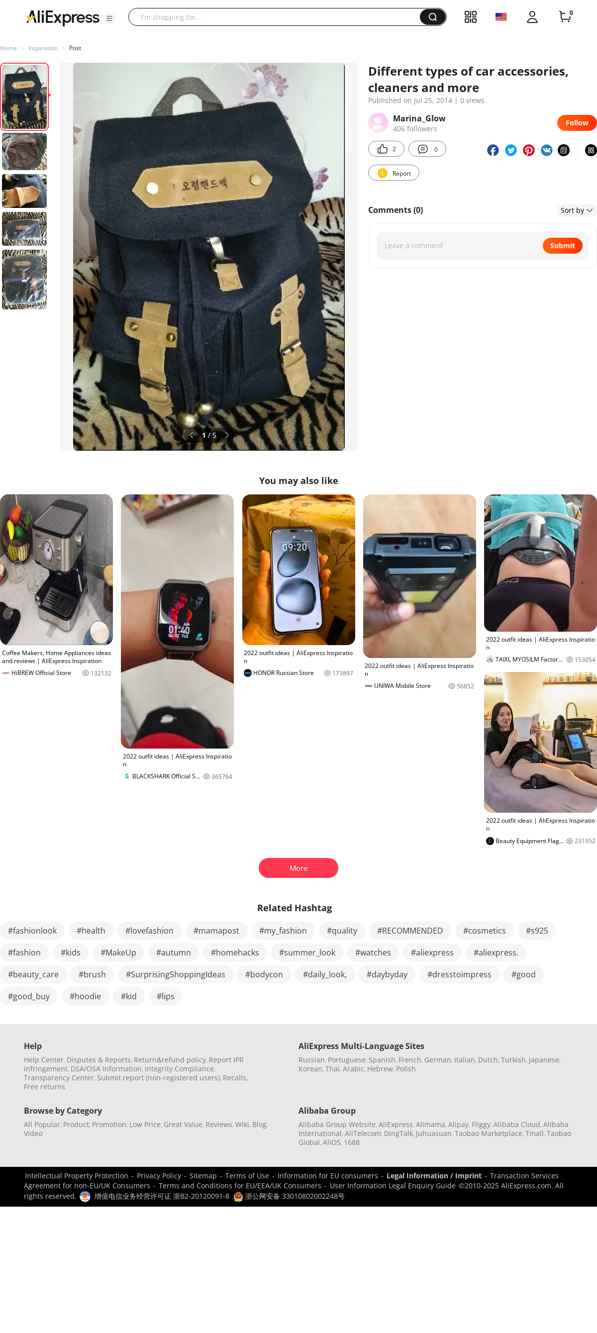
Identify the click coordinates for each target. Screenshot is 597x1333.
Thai (332, 1068)
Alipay (458, 1124)
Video (33, 1133)
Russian (311, 1059)
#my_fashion (283, 930)
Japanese (544, 1059)
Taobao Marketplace (488, 1133)
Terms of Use (247, 1175)
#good (523, 974)
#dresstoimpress (459, 974)
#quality (342, 930)
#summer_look (307, 952)
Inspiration (43, 48)
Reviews (218, 1124)
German (437, 1059)
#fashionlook (32, 930)
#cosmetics (484, 930)
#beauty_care (33, 974)
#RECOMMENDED (410, 930)
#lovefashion (149, 930)
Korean (310, 1068)
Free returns (44, 1086)
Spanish (382, 1059)
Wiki (242, 1124)
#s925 (537, 930)
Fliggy (481, 1124)
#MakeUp (118, 952)
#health (91, 930)
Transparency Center (59, 1077)
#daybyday (387, 974)
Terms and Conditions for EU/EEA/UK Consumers (240, 1185)
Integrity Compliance (179, 1068)
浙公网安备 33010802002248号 (289, 1196)
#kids (71, 952)
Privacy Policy (159, 1175)
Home (8, 48)
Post (75, 48)
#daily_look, (325, 974)
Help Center (44, 1059)
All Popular (42, 1124)
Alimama (430, 1124)
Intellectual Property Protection (76, 1175)
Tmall (534, 1133)
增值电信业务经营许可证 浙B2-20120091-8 (162, 1196)
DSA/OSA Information (106, 1068)
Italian (464, 1059)
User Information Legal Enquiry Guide (393, 1185)
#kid (129, 996)
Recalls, (235, 1077)
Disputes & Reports (99, 1059)
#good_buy (29, 996)
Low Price (145, 1124)
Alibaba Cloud (517, 1124)
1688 (352, 1142)
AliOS (332, 1142)
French (409, 1059)
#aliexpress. (496, 952)
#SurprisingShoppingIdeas (175, 974)
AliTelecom (363, 1133)
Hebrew (380, 1068)
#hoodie (85, 996)
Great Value (183, 1124)
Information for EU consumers (328, 1175)
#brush (92, 974)
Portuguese (347, 1059)
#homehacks (235, 952)
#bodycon (264, 974)
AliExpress (396, 1124)
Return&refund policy (170, 1059)
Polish (406, 1068)
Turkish (513, 1059)
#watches (373, 952)
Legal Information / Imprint (434, 1175)
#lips (166, 996)
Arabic (353, 1068)
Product (76, 1124)
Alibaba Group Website (337, 1124)
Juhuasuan (434, 1133)
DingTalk (398, 1133)
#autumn (173, 952)
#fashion (24, 952)
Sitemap (203, 1175)
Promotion (109, 1124)
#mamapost (216, 930)
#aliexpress (432, 952)
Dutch (488, 1059)
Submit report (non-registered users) (158, 1077)
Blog (259, 1124)
